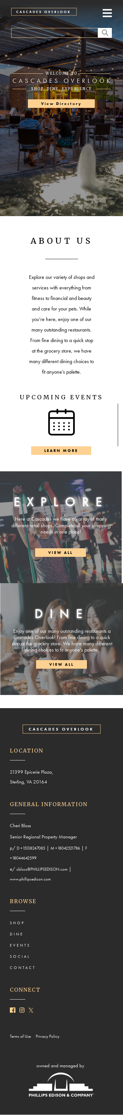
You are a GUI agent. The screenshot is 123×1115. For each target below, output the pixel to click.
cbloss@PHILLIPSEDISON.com (42, 869)
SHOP (17, 923)
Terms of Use (22, 1036)
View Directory (61, 103)
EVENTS (20, 945)
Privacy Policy (49, 1036)
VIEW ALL (60, 552)
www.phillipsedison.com (30, 879)
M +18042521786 (65, 848)
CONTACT (23, 967)
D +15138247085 (31, 848)
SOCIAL (20, 956)
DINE (17, 934)
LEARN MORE (61, 450)
